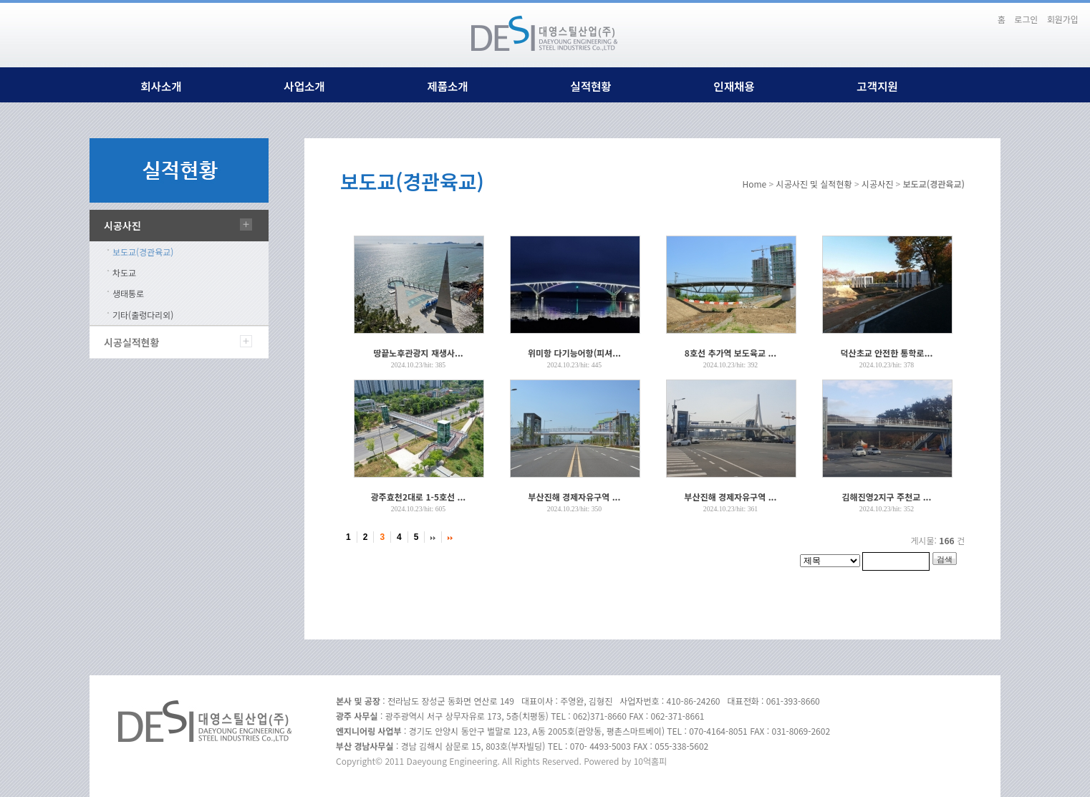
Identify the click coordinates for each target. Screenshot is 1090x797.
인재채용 (733, 86)
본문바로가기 (976, 13)
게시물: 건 (938, 540)
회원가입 (1063, 19)
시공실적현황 (131, 342)
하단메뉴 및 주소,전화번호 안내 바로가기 (984, 13)
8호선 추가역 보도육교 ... (730, 353)
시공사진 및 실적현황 (814, 184)
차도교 (124, 272)
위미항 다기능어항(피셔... (574, 353)
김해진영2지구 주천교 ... (887, 497)
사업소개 (304, 86)
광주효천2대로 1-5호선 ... (418, 497)
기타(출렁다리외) (142, 315)
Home (754, 184)
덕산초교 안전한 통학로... (887, 353)
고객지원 (877, 86)
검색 (944, 559)
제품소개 (447, 86)
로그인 (1026, 19)
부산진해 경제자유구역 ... (575, 497)
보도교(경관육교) (142, 252)
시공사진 (122, 225)
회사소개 (160, 86)
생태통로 (128, 293)
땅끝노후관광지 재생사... (418, 353)
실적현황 (590, 86)
